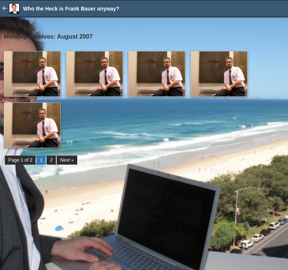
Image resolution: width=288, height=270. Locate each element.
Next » (67, 160)
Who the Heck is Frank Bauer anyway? (71, 9)
